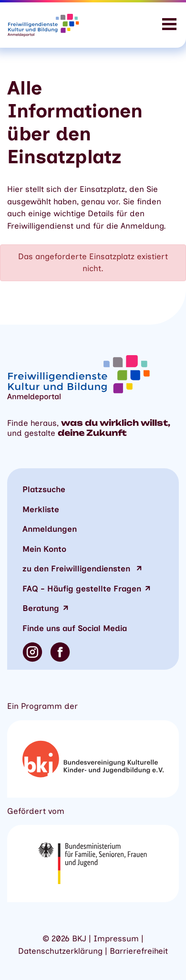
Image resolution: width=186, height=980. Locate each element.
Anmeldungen (49, 529)
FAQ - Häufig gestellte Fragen (81, 588)
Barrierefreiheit (139, 951)
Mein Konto (44, 549)
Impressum (116, 938)
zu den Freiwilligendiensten (77, 568)
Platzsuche (43, 489)
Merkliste (40, 509)
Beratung (40, 608)
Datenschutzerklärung (60, 951)
